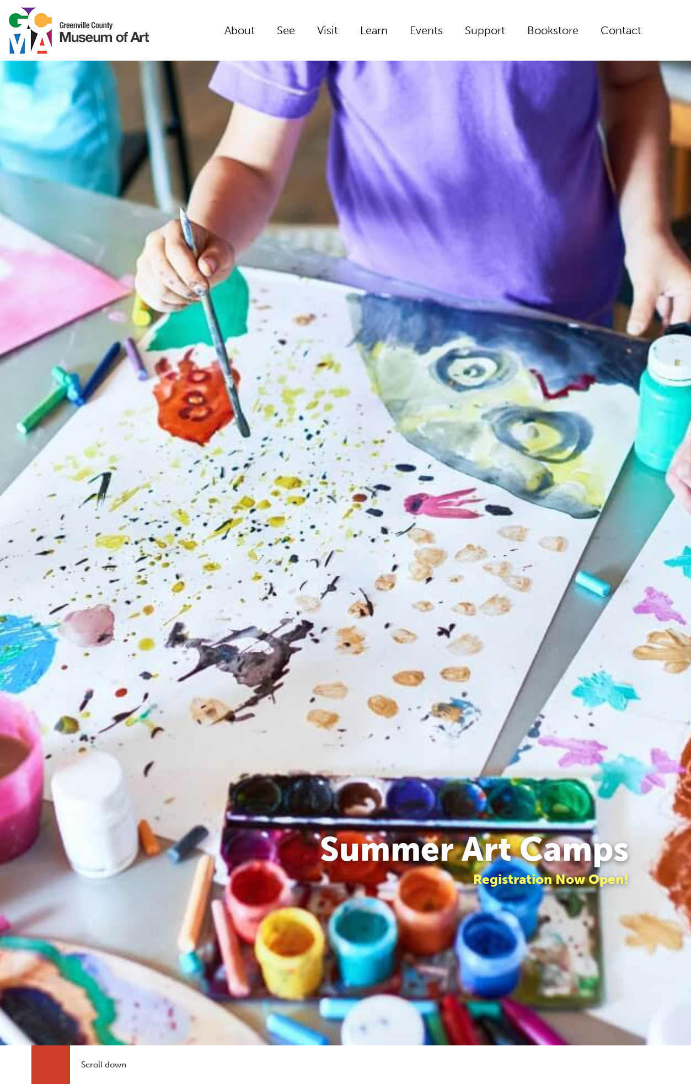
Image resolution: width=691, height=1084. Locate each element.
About (239, 30)
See (286, 30)
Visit (327, 30)
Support (485, 30)
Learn (374, 30)
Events (426, 30)
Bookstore (552, 30)
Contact (621, 30)
